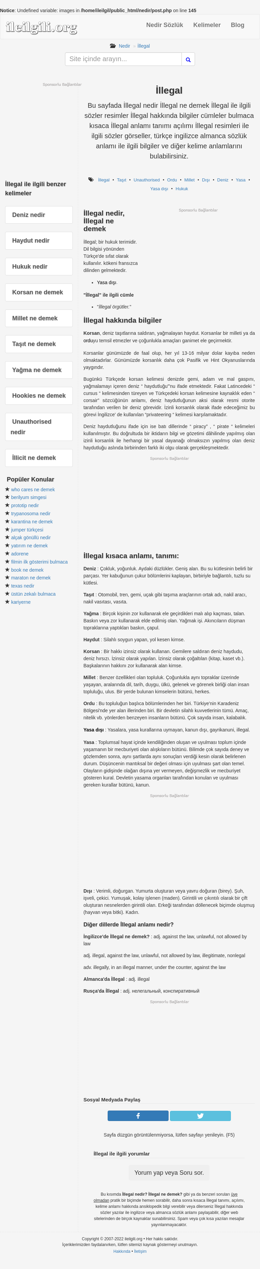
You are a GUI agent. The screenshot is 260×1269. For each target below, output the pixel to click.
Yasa (241, 179)
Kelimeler (207, 25)
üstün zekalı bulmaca (33, 594)
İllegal (143, 46)
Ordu (172, 179)
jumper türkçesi (27, 529)
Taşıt (121, 179)
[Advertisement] (198, 260)
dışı (112, 282)
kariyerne (21, 602)
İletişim (140, 1251)
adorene (19, 553)
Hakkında (121, 1251)
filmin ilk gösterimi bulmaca (39, 562)
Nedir (124, 46)
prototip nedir (25, 505)
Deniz (223, 179)
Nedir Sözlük (164, 25)
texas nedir (22, 586)
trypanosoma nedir (30, 513)
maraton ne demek (31, 577)
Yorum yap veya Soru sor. (169, 1172)
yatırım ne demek (29, 545)
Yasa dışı (159, 188)
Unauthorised (147, 179)
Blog (237, 25)
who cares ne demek (33, 489)
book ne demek (27, 570)
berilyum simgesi (28, 497)
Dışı (206, 179)
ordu (88, 340)
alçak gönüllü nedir (31, 537)
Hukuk (182, 188)
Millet (190, 179)
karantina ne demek (32, 521)
